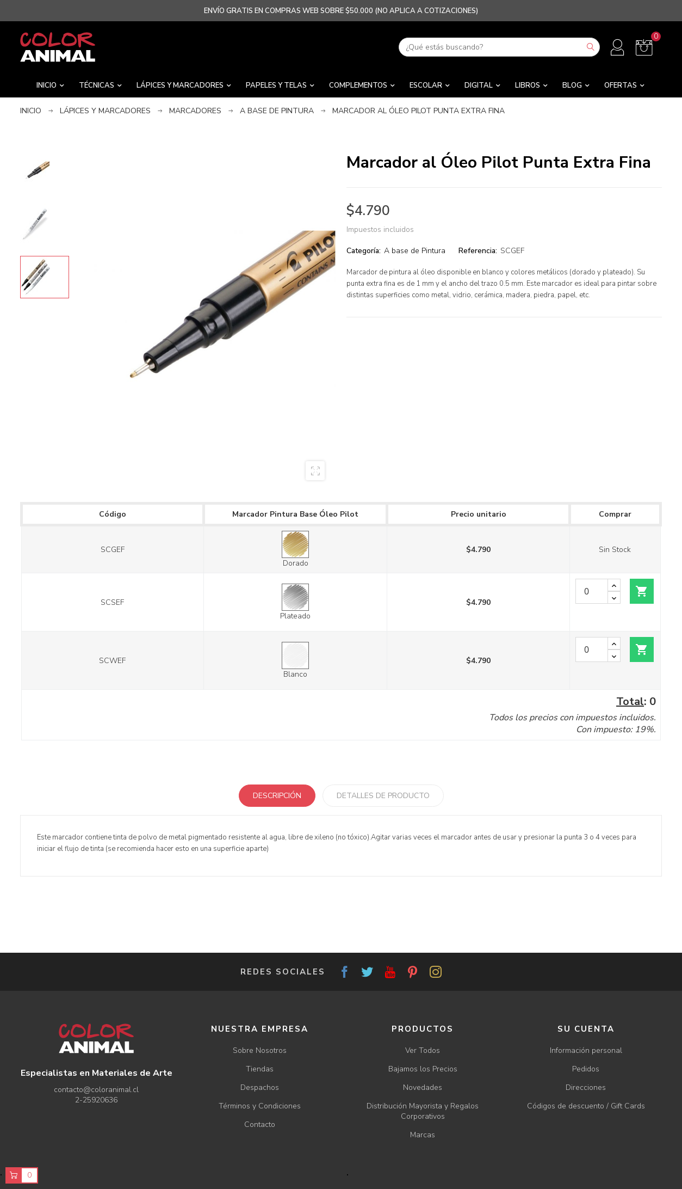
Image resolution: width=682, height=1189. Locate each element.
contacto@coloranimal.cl (96, 1089)
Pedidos (585, 1069)
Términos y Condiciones (260, 1106)
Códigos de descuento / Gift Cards (586, 1106)
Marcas (422, 1135)
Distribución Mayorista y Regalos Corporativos (423, 1111)
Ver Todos (422, 1050)
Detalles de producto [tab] (383, 795)
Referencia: (477, 251)
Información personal (586, 1050)
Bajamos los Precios (422, 1069)
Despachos (259, 1087)
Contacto (259, 1124)
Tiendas (260, 1069)
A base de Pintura (414, 251)
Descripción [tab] (277, 795)
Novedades (422, 1087)
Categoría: (363, 251)
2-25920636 (96, 1100)
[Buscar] (499, 47)
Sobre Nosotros (260, 1050)
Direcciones (586, 1087)
